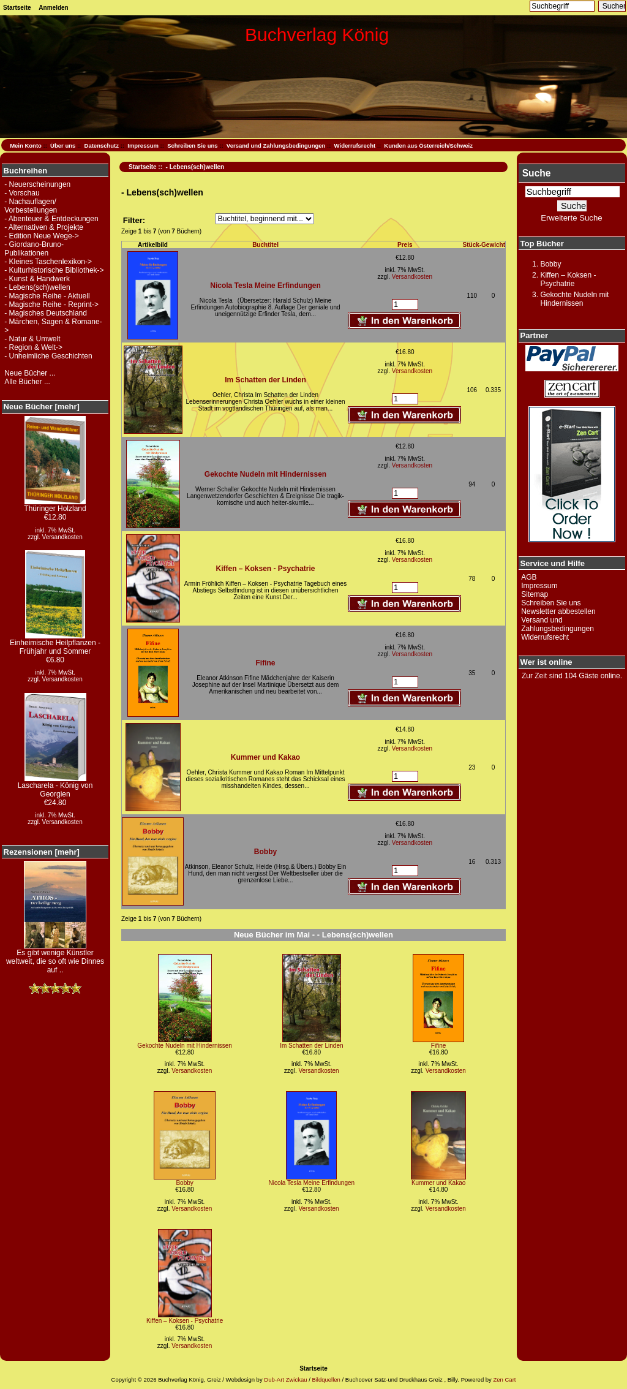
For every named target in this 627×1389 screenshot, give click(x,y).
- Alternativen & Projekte (43, 227)
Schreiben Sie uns (192, 145)
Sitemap (534, 594)
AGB (528, 577)
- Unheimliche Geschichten (48, 356)
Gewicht (493, 244)
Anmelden (53, 7)
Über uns (62, 145)
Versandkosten (62, 537)
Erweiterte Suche (571, 217)
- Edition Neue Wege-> (41, 236)
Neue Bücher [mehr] (42, 406)
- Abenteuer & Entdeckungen (51, 218)
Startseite (17, 7)
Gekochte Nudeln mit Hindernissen (265, 474)
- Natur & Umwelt (32, 339)
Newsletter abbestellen (558, 611)
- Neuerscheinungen (37, 184)
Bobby (265, 851)
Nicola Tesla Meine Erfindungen (265, 285)
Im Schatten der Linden (265, 380)
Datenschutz (101, 145)
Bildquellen (326, 1379)
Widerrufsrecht (354, 145)
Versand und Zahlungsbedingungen (276, 145)
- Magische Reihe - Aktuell (46, 296)
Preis (404, 244)
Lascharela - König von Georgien (55, 786)
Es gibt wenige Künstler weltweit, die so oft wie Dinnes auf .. (55, 958)
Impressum (143, 145)
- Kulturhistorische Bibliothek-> (53, 270)
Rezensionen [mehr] (42, 852)
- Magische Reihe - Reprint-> (51, 304)
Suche (536, 173)
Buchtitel (265, 244)
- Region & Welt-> (33, 347)
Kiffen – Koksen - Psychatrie (265, 568)
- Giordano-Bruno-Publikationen (34, 248)
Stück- (472, 244)
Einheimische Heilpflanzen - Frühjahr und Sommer (55, 644)
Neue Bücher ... (29, 373)
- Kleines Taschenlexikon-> (48, 261)
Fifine (266, 663)
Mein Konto (26, 145)
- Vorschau (21, 193)
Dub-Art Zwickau (285, 1379)
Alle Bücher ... (27, 381)
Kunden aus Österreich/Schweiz (428, 145)
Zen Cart (504, 1379)
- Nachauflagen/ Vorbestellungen (30, 205)
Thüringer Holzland (55, 505)
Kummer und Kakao (265, 757)
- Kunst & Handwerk (37, 278)
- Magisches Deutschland (45, 313)
